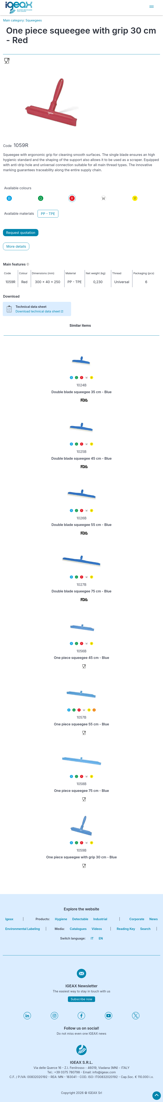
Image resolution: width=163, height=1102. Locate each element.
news (153, 919)
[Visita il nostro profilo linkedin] (27, 1018)
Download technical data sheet (39, 311)
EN (101, 938)
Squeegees (33, 20)
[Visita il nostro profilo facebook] (81, 1018)
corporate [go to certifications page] (136, 919)
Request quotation (20, 232)
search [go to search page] (145, 929)
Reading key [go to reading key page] (126, 929)
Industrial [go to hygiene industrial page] (100, 919)
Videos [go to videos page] (97, 929)
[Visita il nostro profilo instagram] (54, 1018)
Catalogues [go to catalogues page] (78, 929)
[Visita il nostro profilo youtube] (108, 1018)
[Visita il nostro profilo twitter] (135, 1018)
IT (92, 938)
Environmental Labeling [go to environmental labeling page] (22, 929)
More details (16, 246)
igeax (9, 919)
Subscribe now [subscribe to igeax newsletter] (81, 999)
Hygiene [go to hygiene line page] (61, 919)
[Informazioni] (28, 264)
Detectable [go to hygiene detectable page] (80, 919)
